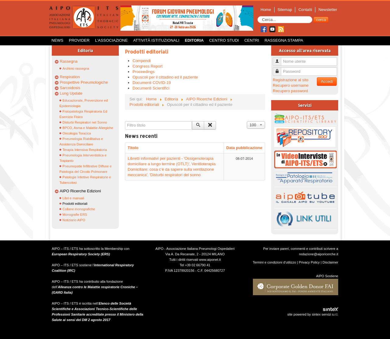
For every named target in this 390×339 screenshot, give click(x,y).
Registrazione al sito (290, 80)
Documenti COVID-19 (152, 82)
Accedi (327, 81)
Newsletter (327, 9)
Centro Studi (224, 40)
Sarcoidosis (70, 88)
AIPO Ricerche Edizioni (80, 191)
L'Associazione (111, 40)
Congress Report (147, 66)
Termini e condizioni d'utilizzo (274, 262)
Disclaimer (330, 262)
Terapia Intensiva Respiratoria (84, 150)
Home (266, 9)
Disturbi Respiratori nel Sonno (84, 122)
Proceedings (143, 71)
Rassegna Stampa (283, 40)
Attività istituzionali (156, 40)
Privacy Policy (309, 262)
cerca (321, 19)
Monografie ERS (74, 214)
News (57, 40)
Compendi (142, 60)
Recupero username (291, 85)
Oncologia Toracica (76, 133)
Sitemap (285, 9)
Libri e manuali (73, 198)
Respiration (70, 77)
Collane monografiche (78, 209)
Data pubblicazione (244, 147)
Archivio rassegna (75, 68)
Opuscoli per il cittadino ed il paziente (165, 77)
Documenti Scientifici (151, 88)
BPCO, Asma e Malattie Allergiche (87, 128)
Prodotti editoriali (74, 203)
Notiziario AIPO (73, 220)
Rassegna (69, 61)
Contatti (305, 9)
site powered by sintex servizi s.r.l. (312, 314)
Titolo (133, 147)
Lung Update (71, 93)
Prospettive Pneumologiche (84, 82)
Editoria (194, 40)
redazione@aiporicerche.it (318, 254)
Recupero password (290, 91)
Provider (79, 40)
